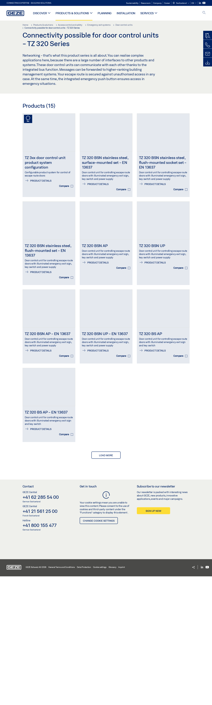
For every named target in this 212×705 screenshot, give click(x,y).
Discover (40, 13)
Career (167, 3)
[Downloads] (207, 63)
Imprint (121, 696)
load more (106, 584)
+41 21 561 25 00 (40, 639)
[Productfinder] (207, 36)
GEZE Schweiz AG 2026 (36, 696)
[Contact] (207, 54)
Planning (104, 13)
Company (157, 3)
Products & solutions (72, 13)
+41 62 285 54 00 (41, 625)
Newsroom (146, 3)
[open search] (204, 13)
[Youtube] (203, 3)
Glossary (112, 696)
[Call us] (207, 45)
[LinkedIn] (200, 3)
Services (147, 13)
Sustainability (132, 3)
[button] (180, 3)
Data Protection (84, 696)
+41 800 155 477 (40, 653)
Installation (126, 13)
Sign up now (153, 639)
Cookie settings (100, 696)
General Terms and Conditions (61, 696)
